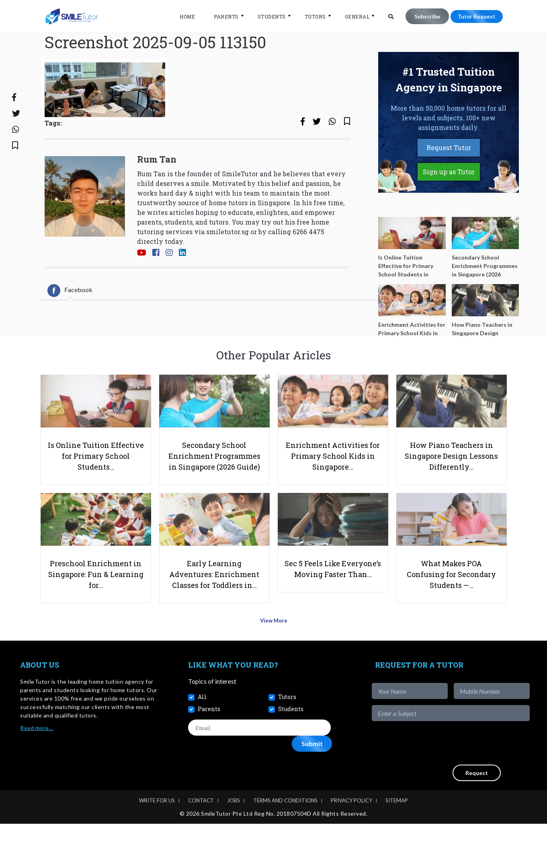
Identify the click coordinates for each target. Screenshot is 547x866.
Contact (201, 842)
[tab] (70, 322)
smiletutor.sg (227, 263)
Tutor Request (474, 16)
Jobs (233, 842)
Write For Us (157, 842)
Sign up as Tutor (449, 204)
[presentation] (469, 785)
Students (266, 16)
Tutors (310, 16)
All (202, 739)
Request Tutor (448, 179)
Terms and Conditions (285, 842)
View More (273, 666)
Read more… (36, 770)
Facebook (69, 322)
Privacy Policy (351, 842)
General (352, 16)
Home (182, 16)
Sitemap (396, 842)
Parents (221, 16)
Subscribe (422, 16)
